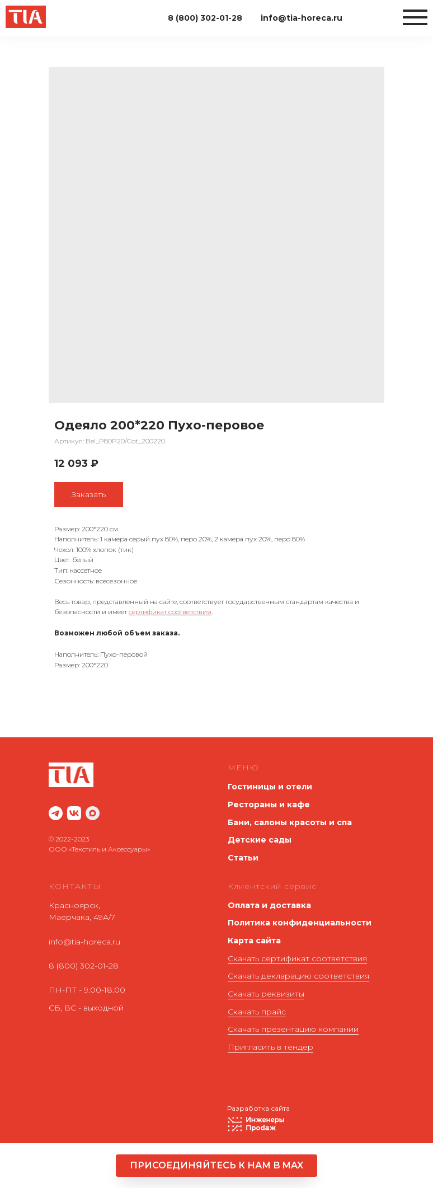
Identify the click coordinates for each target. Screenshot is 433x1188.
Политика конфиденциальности (299, 923)
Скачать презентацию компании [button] (293, 1029)
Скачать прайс (257, 1012)
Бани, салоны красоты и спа (290, 822)
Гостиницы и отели (270, 787)
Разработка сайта (258, 1108)
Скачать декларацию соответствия (298, 976)
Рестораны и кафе (269, 804)
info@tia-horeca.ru (84, 942)
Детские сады (259, 840)
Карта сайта (254, 941)
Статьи (243, 858)
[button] (216, 1165)
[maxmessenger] (93, 813)
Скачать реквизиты (266, 994)
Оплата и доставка (269, 905)
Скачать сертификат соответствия (297, 958)
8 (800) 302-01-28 (84, 966)
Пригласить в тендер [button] (270, 1047)
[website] (56, 813)
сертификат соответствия (170, 611)
